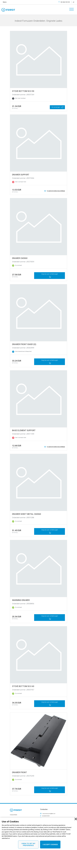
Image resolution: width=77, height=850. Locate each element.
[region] (38, 834)
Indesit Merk (13, 815)
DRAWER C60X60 (19, 258)
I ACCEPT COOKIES (50, 844)
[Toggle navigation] (70, 9)
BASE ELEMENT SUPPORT (23, 430)
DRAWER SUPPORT (20, 175)
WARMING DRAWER (21, 600)
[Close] (76, 819)
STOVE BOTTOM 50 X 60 (23, 686)
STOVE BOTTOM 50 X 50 (23, 91)
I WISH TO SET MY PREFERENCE (28, 844)
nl (73, 2)
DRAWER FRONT (19, 772)
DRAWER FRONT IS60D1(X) (24, 344)
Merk (4, 2)
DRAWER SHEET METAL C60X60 (26, 514)
